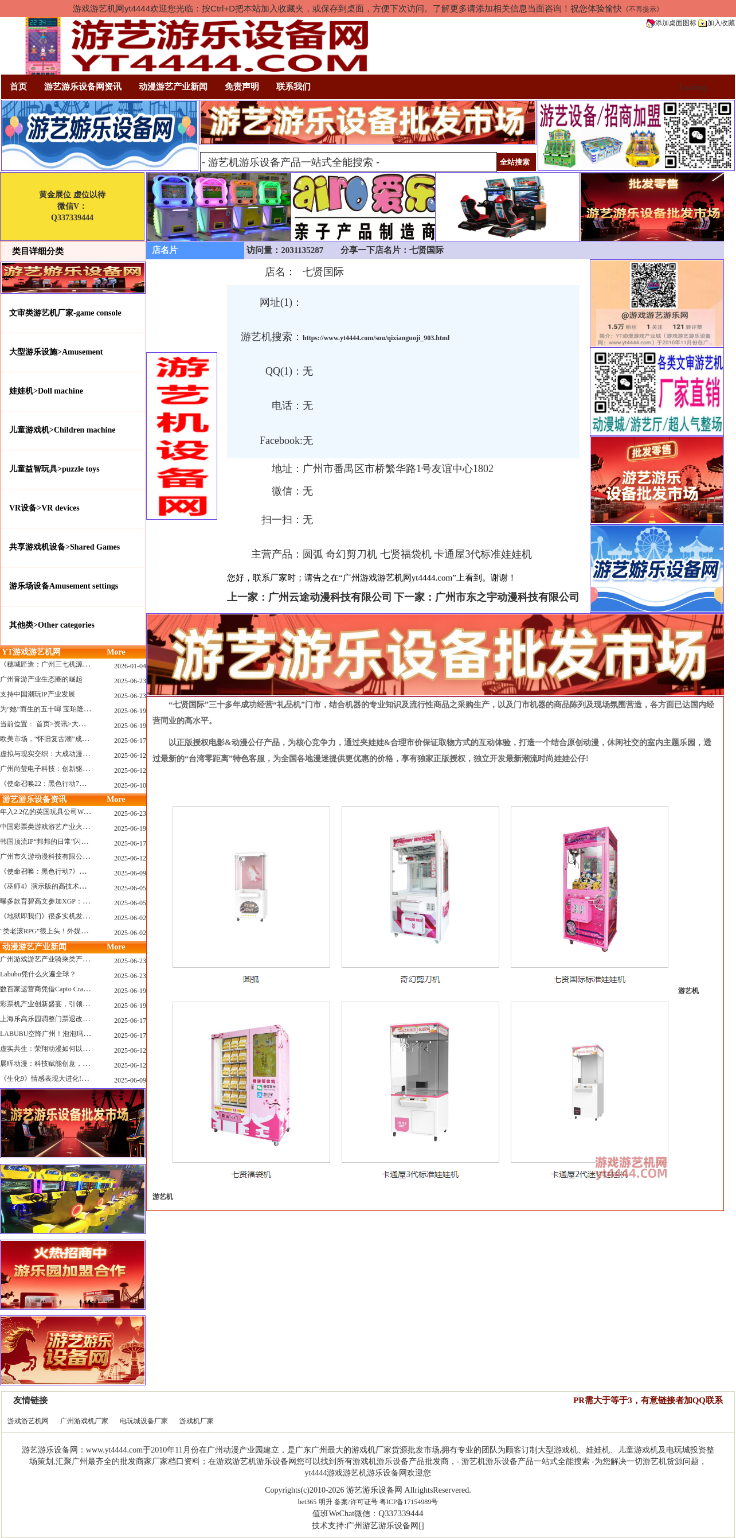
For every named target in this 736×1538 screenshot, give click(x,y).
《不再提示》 (642, 9)
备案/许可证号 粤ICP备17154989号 (386, 1502)
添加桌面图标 (671, 23)
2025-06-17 (130, 741)
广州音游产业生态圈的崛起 (41, 679)
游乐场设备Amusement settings (63, 586)
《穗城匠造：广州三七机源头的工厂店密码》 (69, 664)
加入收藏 (716, 23)
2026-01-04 (130, 666)
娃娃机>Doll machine (46, 391)
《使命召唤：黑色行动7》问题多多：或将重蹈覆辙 (77, 871)
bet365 (307, 1502)
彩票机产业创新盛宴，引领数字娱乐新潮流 (65, 1004)
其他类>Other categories (52, 625)
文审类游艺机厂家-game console (65, 313)
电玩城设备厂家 (144, 1421)
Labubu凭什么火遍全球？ (38, 974)
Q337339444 (400, 1513)
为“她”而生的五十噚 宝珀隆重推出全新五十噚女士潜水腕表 (90, 709)
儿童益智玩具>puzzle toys (54, 469)
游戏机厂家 (196, 1421)
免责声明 (242, 86)
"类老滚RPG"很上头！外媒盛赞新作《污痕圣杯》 (75, 931)
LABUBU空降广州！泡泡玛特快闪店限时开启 (69, 1034)
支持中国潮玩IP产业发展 (37, 694)
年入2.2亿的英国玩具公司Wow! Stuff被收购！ (68, 812)
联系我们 (293, 86)
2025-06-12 (130, 756)
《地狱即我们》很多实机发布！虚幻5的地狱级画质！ (81, 916)
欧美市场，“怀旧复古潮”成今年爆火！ (58, 739)
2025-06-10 (130, 785)
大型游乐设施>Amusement (56, 352)
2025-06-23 (130, 681)
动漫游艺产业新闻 (173, 86)
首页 (18, 86)
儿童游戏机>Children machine (62, 430)
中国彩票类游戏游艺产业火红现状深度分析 (65, 827)
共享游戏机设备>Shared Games (64, 547)
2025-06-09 (130, 873)
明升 (325, 1502)
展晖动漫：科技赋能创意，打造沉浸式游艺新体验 (75, 1064)
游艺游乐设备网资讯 (83, 86)
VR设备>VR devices (44, 508)
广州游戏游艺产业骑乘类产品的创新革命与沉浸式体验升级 (89, 959)
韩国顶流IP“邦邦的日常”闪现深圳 (50, 842)
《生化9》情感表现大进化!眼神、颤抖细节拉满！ (75, 1078)
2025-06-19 (130, 711)
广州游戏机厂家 (84, 1421)
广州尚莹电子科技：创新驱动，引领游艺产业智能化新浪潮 (89, 769)
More (116, 652)
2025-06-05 (130, 888)
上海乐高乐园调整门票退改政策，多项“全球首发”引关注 (85, 1019)
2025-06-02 (130, 918)
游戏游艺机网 (28, 1421)
